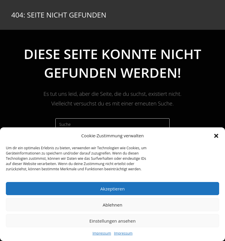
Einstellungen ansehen (112, 221)
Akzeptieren (112, 189)
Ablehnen (112, 205)
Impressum (102, 233)
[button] (216, 136)
